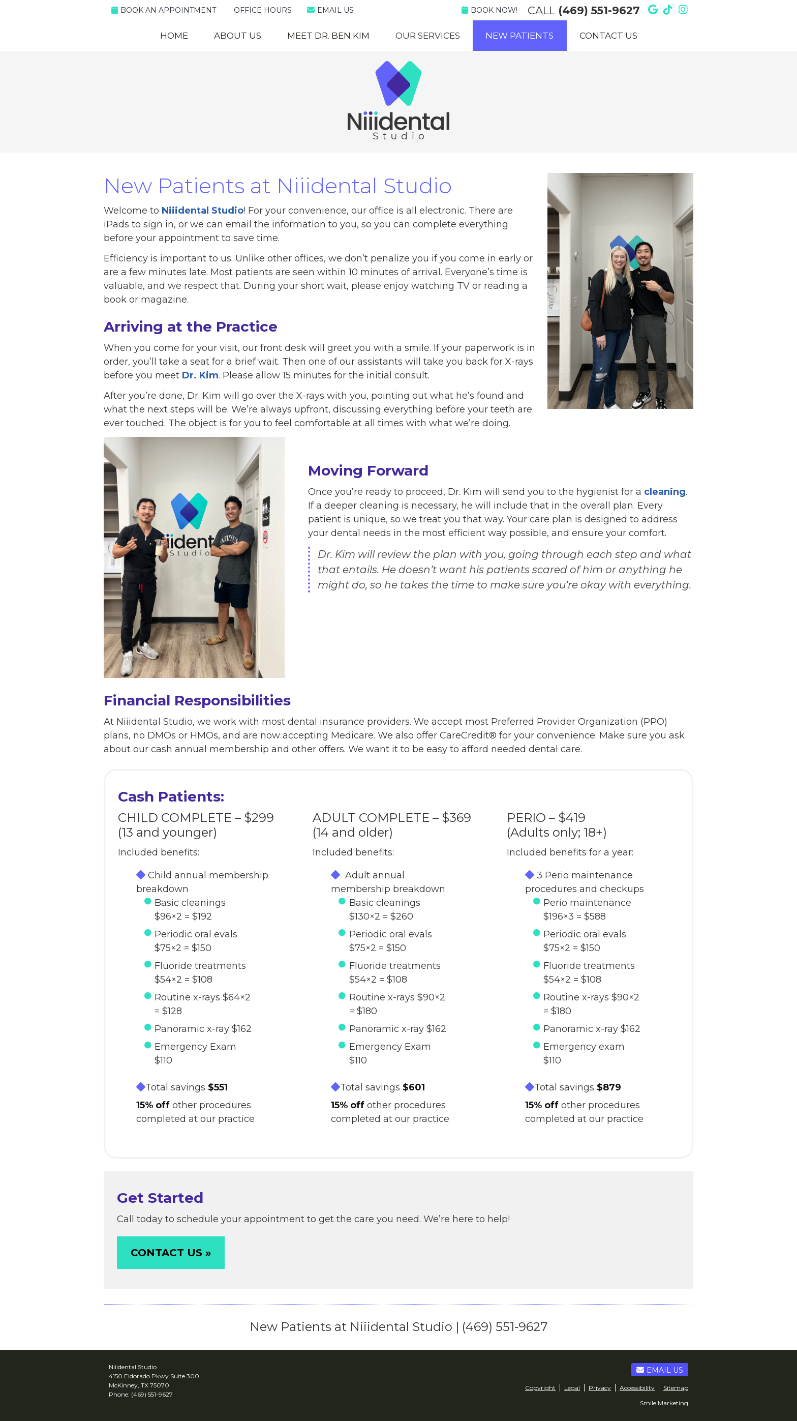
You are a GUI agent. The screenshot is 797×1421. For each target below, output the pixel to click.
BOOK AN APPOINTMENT (163, 10)
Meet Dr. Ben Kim (328, 36)
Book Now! (489, 10)
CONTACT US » (171, 1253)
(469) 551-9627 (599, 10)
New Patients (519, 36)
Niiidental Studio (202, 210)
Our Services (427, 36)
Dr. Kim (200, 375)
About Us (237, 36)
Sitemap (675, 1388)
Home (174, 36)
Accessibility (637, 1388)
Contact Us (608, 36)
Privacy (600, 1388)
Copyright (540, 1388)
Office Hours (263, 10)
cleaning (665, 491)
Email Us (330, 10)
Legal (572, 1388)
